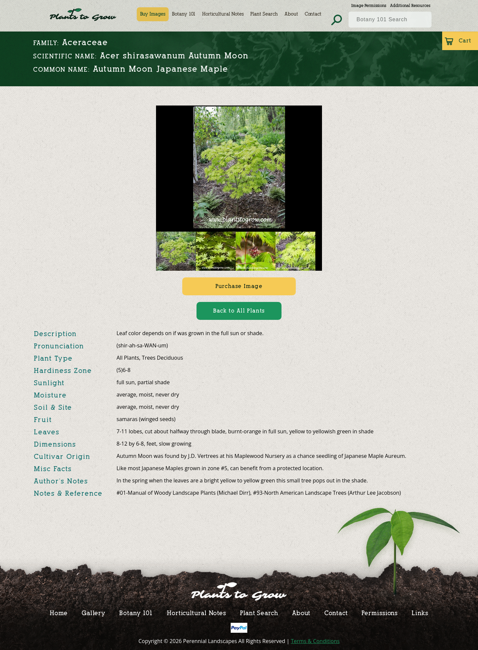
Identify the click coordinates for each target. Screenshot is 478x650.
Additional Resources (410, 5)
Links (420, 613)
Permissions (379, 613)
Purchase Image (238, 286)
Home (59, 613)
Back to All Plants (239, 311)
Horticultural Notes (223, 14)
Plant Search (264, 14)
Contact (313, 14)
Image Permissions (368, 5)
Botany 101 (184, 14)
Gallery (93, 613)
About (291, 14)
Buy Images (152, 14)
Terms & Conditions (315, 641)
